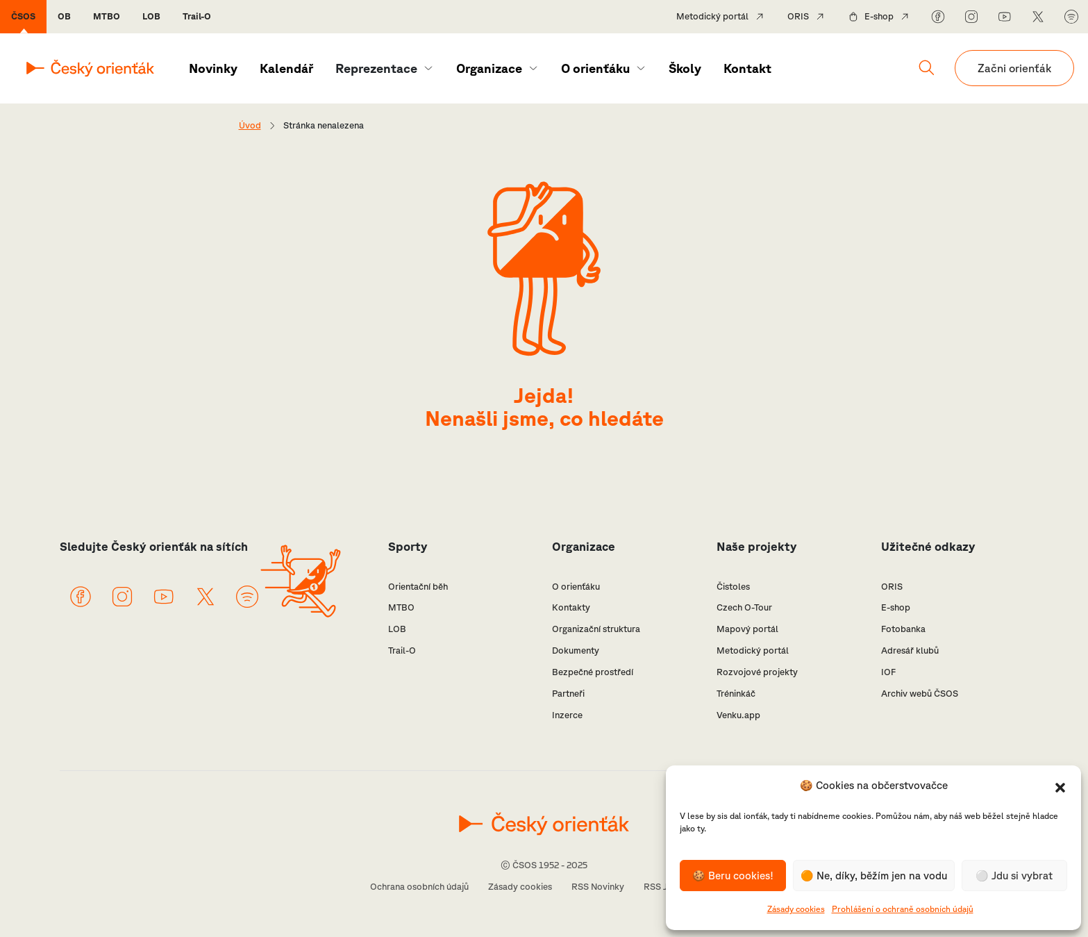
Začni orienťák (1014, 68)
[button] (1060, 786)
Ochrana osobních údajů (419, 886)
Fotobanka (903, 629)
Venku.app (738, 715)
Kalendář (286, 68)
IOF (888, 672)
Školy (685, 68)
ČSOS (23, 16)
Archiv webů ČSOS (919, 693)
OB (64, 16)
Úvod (250, 125)
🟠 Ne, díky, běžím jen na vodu (874, 875)
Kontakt (747, 68)
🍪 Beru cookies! (732, 875)
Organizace (489, 68)
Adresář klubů (910, 650)
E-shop (879, 16)
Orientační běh (418, 586)
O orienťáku (595, 68)
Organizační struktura (596, 629)
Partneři (568, 693)
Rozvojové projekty (757, 672)
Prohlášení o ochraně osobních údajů (902, 908)
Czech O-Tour (744, 607)
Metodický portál (712, 16)
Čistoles (733, 586)
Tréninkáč (736, 693)
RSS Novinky (597, 886)
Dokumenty (575, 650)
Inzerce (567, 715)
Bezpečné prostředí (592, 672)
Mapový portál (747, 629)
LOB (151, 16)
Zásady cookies (796, 908)
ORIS (798, 16)
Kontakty (571, 607)
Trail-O (197, 16)
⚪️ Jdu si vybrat (1014, 875)
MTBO (106, 16)
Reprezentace (376, 68)
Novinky (213, 68)
